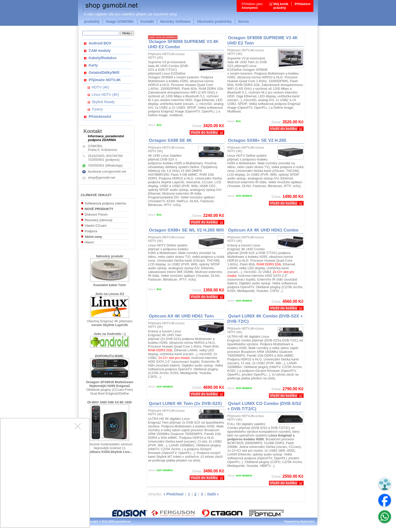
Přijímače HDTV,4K (105, 80)
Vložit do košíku (204, 132)
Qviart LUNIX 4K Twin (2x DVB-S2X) (185, 403)
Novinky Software (175, 21)
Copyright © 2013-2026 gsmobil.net (108, 521)
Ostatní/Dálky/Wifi (104, 73)
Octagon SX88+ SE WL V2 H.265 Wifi (186, 230)
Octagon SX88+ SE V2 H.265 (257, 140)
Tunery (97, 109)
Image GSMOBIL (120, 21)
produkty (92, 21)
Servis (243, 21)
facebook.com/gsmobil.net (107, 171)
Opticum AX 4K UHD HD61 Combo (263, 230)
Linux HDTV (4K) (105, 95)
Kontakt (147, 21)
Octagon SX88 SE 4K (170, 140)
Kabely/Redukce (102, 58)
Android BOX (100, 43)
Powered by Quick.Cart (299, 521)
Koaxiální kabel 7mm (109, 285)
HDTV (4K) (100, 87)
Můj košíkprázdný (281, 6)
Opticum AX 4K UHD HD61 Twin (181, 315)
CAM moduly (100, 51)
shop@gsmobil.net (101, 177)
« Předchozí (173, 494)
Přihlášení (302, 4)
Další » (213, 494)
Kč (186, 125)
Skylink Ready (103, 102)
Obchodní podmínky (214, 21)
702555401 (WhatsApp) (105, 165)
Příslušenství (100, 116)
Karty (93, 65)
